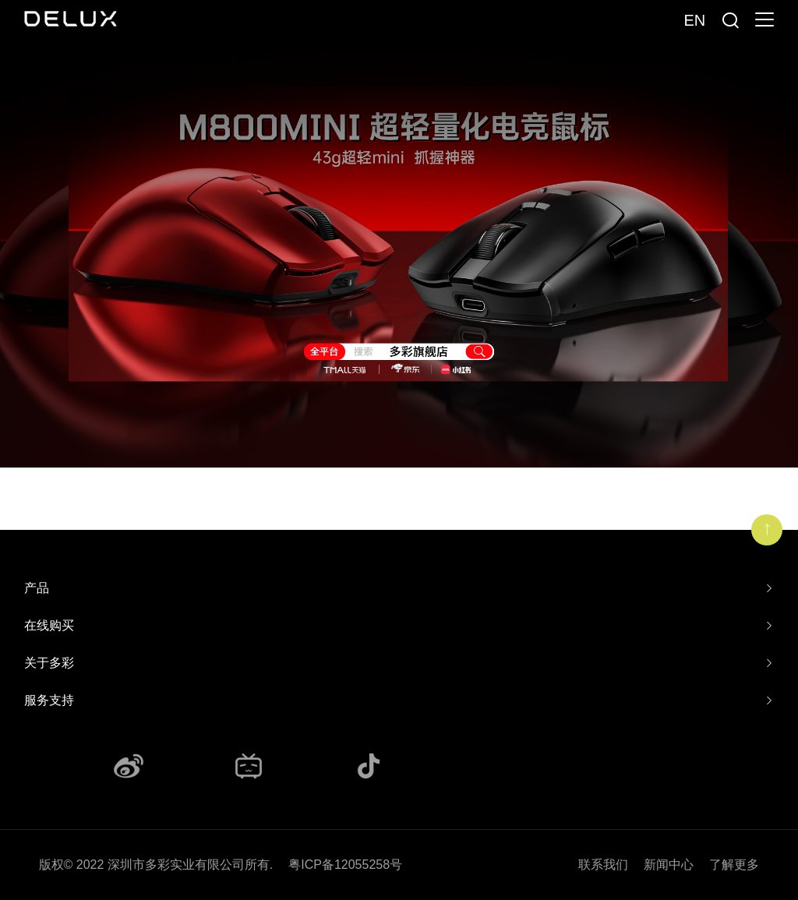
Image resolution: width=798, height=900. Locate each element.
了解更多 (734, 864)
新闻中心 (669, 864)
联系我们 (603, 864)
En (694, 20)
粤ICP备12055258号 (345, 864)
